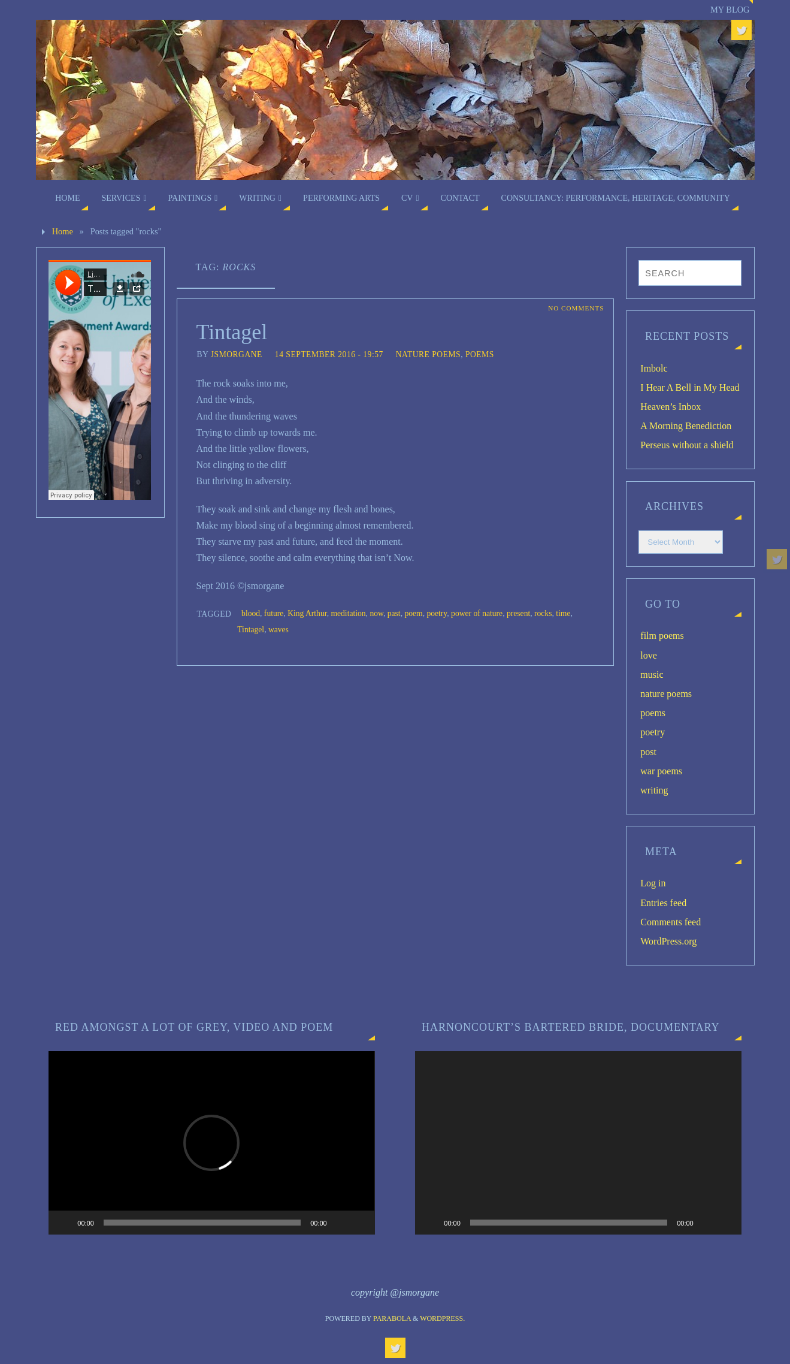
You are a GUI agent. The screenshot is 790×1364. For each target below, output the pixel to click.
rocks (543, 613)
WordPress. (442, 1318)
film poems (661, 635)
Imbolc (653, 368)
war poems (661, 771)
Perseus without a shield (686, 445)
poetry (436, 613)
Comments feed (670, 922)
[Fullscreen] (359, 1223)
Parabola (392, 1318)
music (651, 674)
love (648, 655)
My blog (729, 9)
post (648, 752)
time (563, 613)
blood (250, 613)
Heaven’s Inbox (670, 407)
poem (413, 613)
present (518, 613)
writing (654, 790)
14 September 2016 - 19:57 (329, 354)
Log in (652, 883)
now (376, 613)
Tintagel (232, 332)
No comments (576, 308)
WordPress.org (668, 941)
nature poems (428, 354)
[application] (211, 1143)
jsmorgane (236, 354)
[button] (211, 1143)
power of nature (477, 613)
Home (62, 231)
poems (479, 354)
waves (278, 629)
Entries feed (663, 903)
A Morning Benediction (685, 426)
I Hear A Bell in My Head (689, 387)
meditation (348, 613)
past (394, 613)
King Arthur (307, 613)
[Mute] (340, 1223)
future (273, 613)
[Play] (64, 1223)
